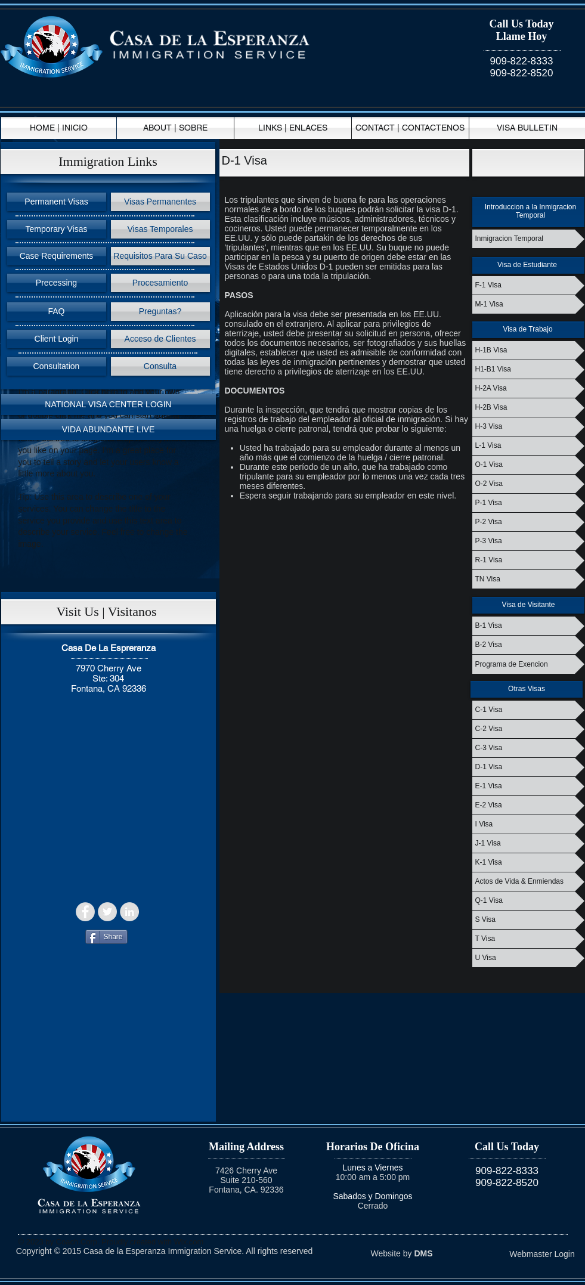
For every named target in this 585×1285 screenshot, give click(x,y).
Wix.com (189, 1241)
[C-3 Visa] (528, 748)
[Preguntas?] (160, 311)
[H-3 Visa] (528, 426)
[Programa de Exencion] (528, 664)
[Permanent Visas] (56, 202)
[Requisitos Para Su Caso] (160, 256)
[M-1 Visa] (528, 304)
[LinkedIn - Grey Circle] (129, 911)
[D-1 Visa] (528, 767)
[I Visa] (528, 824)
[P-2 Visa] (528, 522)
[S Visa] (528, 920)
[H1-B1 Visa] (528, 369)
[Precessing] (56, 283)
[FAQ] (56, 311)
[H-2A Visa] (528, 388)
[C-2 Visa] (528, 729)
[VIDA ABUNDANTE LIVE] (108, 429)
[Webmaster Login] (542, 1255)
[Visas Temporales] (160, 229)
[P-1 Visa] (528, 503)
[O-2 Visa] (528, 484)
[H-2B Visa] (528, 407)
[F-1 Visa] (528, 285)
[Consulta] (160, 366)
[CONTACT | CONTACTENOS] (410, 128)
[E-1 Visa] (528, 786)
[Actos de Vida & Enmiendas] (528, 881)
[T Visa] (528, 939)
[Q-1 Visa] (528, 900)
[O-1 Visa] (528, 465)
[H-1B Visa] (528, 350)
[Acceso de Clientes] (160, 339)
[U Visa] (528, 958)
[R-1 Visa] (528, 560)
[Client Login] (56, 339)
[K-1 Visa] (528, 862)
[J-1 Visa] (528, 843)
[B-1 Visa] (528, 626)
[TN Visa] (528, 579)
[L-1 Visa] (528, 445)
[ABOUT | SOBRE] (175, 128)
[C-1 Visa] (528, 710)
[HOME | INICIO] (58, 128)
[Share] (106, 937)
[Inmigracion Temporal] (528, 239)
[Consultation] (56, 366)
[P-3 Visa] (528, 541)
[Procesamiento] (160, 283)
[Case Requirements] (56, 256)
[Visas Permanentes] (160, 202)
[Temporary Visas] (56, 229)
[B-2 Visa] (528, 645)
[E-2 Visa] (528, 805)
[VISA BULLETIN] (527, 128)
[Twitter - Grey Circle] (107, 911)
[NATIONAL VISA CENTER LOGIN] (108, 404)
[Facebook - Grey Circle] (85, 911)
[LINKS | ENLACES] (292, 128)
